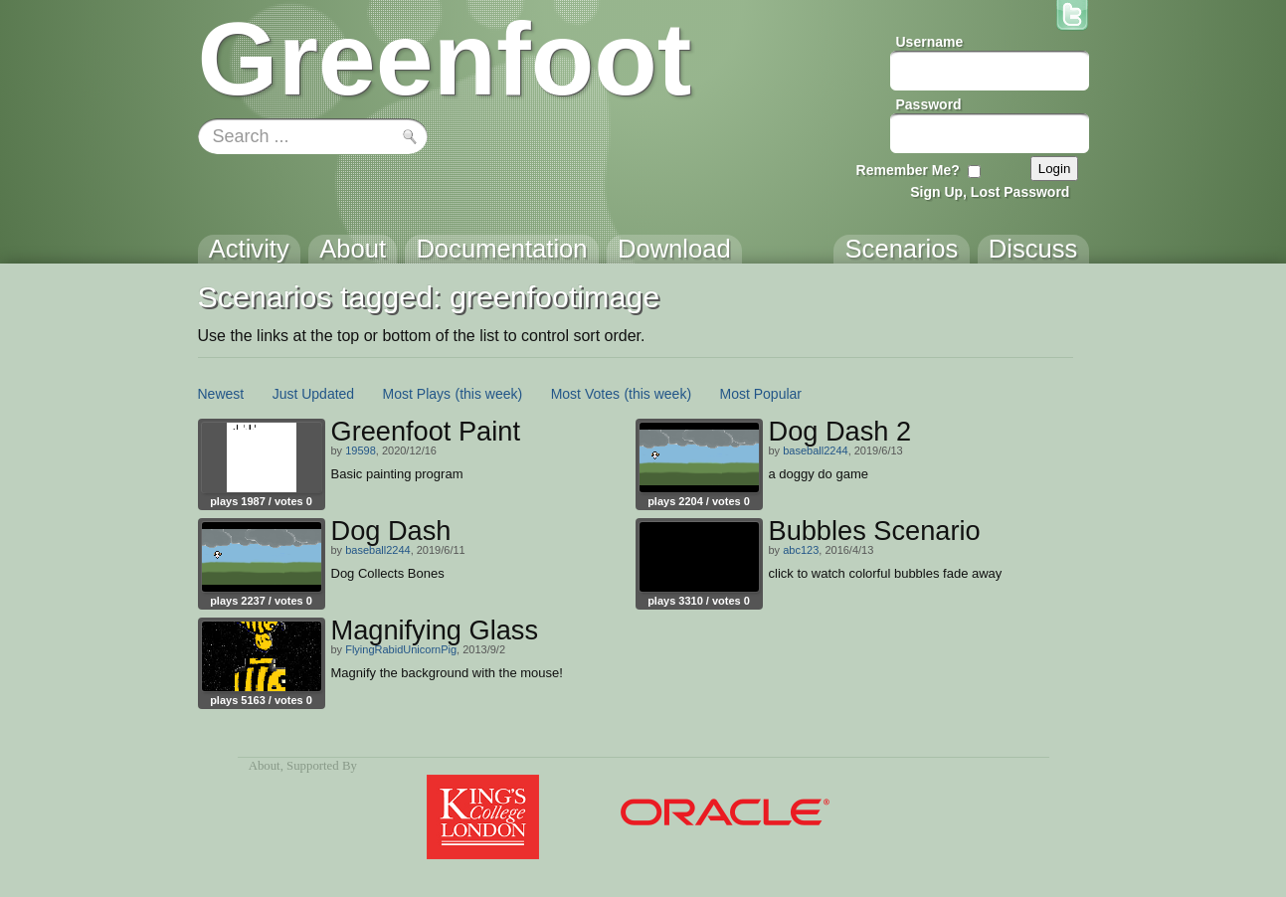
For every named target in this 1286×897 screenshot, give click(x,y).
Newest (221, 394)
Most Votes (585, 394)
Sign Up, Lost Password (989, 192)
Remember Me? (908, 170)
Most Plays (417, 394)
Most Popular (761, 394)
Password (929, 104)
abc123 (801, 550)
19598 (360, 450)
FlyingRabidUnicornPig (401, 649)
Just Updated (314, 394)
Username (930, 42)
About (264, 766)
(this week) (489, 394)
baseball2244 (815, 450)
